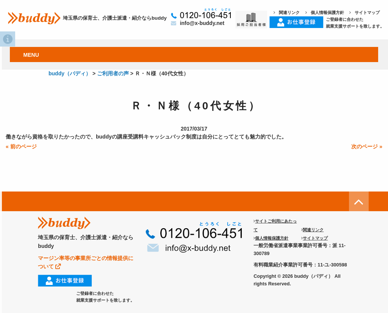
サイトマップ (364, 12)
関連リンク (287, 12)
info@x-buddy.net (198, 23)
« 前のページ (21, 146)
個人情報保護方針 (324, 12)
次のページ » (366, 146)
